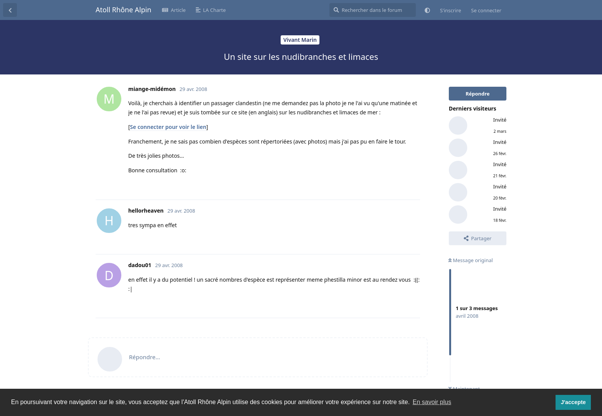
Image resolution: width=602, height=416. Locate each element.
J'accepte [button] (573, 402)
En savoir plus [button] (432, 402)
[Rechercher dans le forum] (372, 10)
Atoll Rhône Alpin (123, 9)
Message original (470, 260)
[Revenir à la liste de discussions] (10, 10)
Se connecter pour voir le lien (168, 126)
